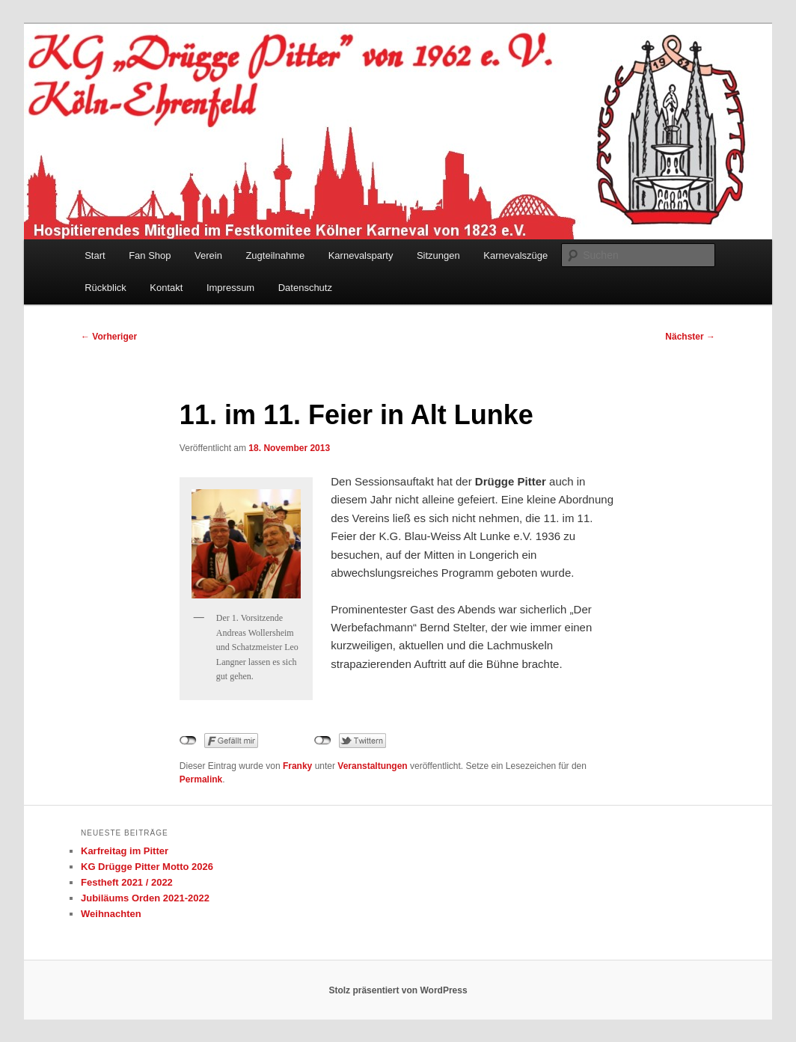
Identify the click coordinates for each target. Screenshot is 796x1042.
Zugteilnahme (274, 255)
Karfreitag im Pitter (124, 850)
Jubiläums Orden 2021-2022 (145, 898)
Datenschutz (305, 287)
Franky (297, 766)
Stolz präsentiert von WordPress (397, 990)
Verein (208, 255)
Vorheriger (109, 336)
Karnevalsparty (361, 255)
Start (95, 255)
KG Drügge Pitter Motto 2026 (147, 866)
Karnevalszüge (515, 255)
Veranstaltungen (372, 766)
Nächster (690, 336)
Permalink (201, 779)
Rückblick (105, 287)
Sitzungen (438, 255)
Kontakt (166, 287)
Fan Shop (150, 255)
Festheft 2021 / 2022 (127, 882)
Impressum (230, 287)
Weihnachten (111, 913)
